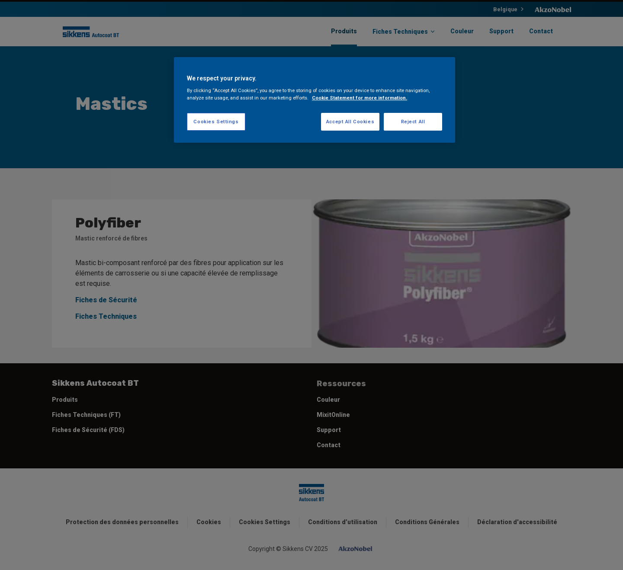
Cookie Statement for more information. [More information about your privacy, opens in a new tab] (359, 98)
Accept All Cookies (350, 121)
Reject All (413, 121)
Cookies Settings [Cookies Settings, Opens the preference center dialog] (215, 121)
